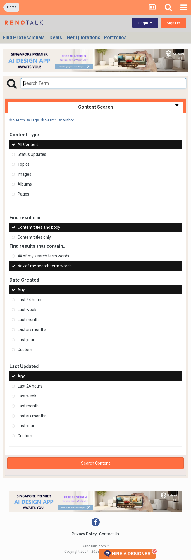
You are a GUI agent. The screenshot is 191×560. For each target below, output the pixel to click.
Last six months (32, 329)
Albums (25, 184)
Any (21, 289)
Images (24, 174)
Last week (27, 309)
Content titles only (34, 237)
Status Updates (32, 154)
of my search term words (43, 256)
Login (145, 23)
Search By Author (57, 120)
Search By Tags (24, 120)
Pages (23, 194)
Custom (25, 349)
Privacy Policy (84, 534)
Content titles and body (39, 227)
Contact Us (109, 534)
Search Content (95, 463)
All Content (28, 144)
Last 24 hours (30, 299)
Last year (26, 339)
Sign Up (173, 23)
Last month (28, 319)
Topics (24, 164)
